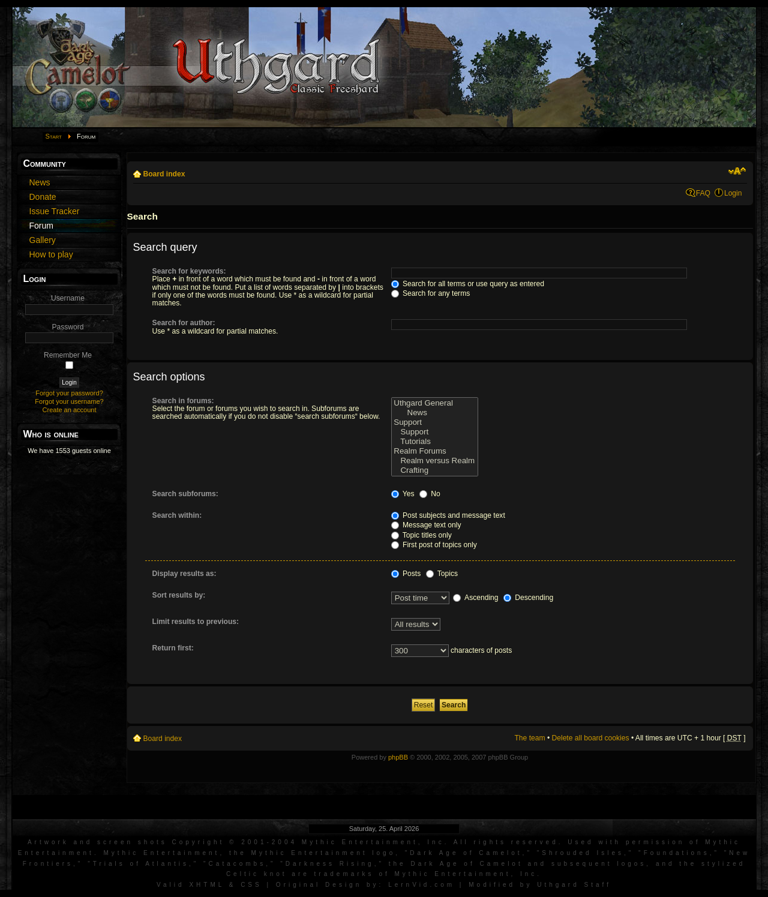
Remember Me (68, 355)
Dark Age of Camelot (466, 853)
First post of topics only (434, 545)
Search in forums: (183, 401)
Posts (406, 573)
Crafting (434, 470)
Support (434, 422)
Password (67, 327)
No (429, 494)
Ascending (475, 597)
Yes (403, 494)
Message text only (426, 525)
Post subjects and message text (448, 515)
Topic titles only (421, 535)
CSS (251, 884)
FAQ (703, 193)
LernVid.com (421, 884)
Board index (164, 174)
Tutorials (434, 441)
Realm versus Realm (434, 461)
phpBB (398, 757)
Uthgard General (434, 403)
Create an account (70, 409)
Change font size (737, 171)
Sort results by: (179, 595)
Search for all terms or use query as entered (467, 284)
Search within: (177, 515)
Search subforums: (185, 494)
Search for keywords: (189, 271)
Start (54, 136)
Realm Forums (434, 451)
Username (68, 298)
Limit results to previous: (195, 621)
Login (733, 193)
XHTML (206, 884)
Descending (528, 597)
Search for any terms (430, 293)
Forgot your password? (69, 393)
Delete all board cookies (590, 738)
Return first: (173, 648)
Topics (442, 573)
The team (529, 738)
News (434, 413)
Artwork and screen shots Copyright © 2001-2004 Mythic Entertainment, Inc (236, 842)
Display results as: (184, 573)
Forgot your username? (69, 401)
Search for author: (183, 323)
